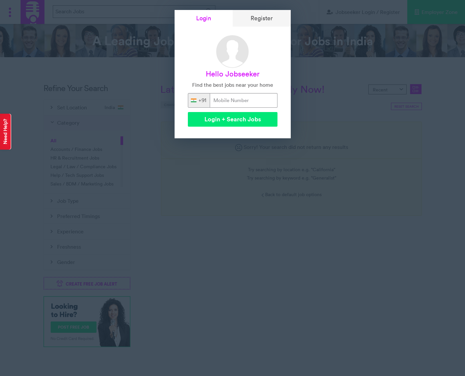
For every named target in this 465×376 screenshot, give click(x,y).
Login (203, 18)
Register (262, 18)
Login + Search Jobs (232, 119)
